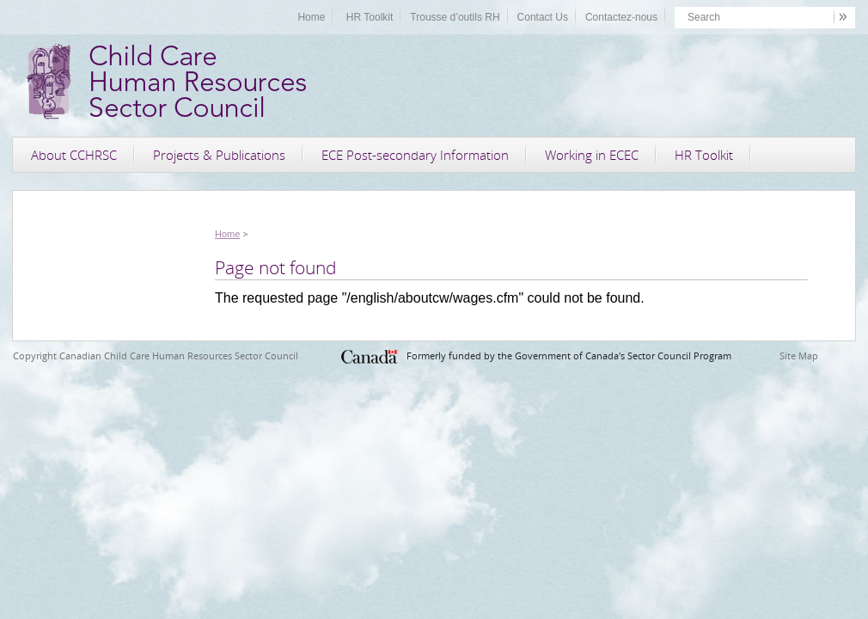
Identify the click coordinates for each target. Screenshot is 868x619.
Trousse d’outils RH (454, 17)
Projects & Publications (219, 154)
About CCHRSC (74, 154)
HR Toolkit (369, 17)
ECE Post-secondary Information (415, 154)
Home (311, 17)
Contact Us (542, 17)
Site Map (798, 355)
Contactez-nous (621, 17)
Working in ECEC (592, 154)
